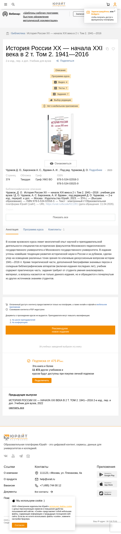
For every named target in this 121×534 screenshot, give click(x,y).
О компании (11, 473)
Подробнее (95, 170)
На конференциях (20, 322)
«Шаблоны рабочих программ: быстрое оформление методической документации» (41, 17)
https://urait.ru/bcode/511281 (62, 204)
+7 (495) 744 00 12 (50, 485)
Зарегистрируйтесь (100, 12)
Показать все (60, 217)
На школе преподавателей (23, 320)
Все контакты (44, 492)
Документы (10, 491)
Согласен (19, 525)
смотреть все (16, 407)
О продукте (10, 479)
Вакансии (9, 485)
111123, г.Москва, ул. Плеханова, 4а (61, 473)
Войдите (95, 14)
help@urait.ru (47, 479)
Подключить (42, 380)
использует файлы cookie (61, 506)
